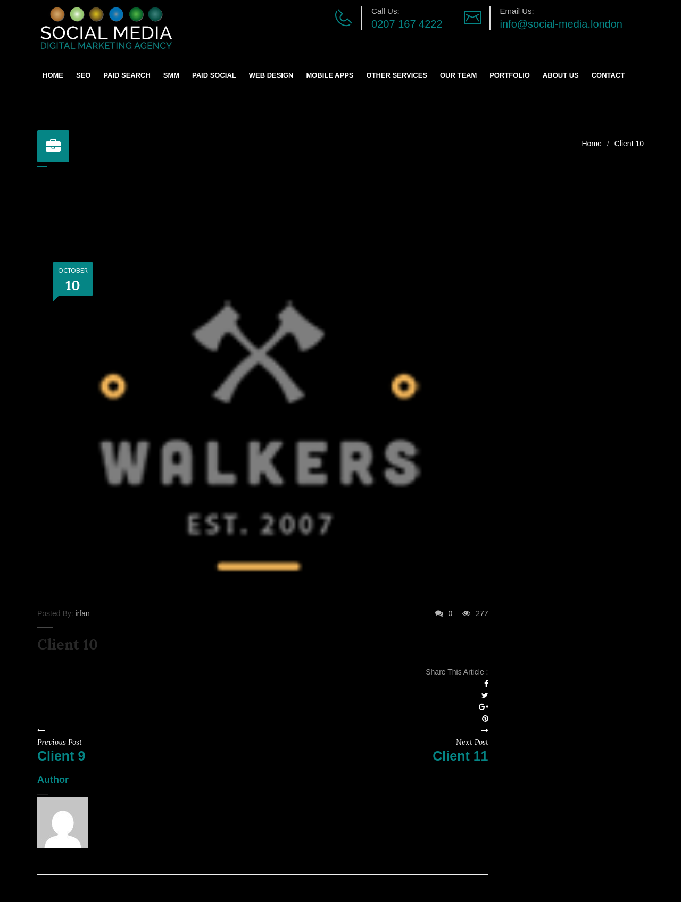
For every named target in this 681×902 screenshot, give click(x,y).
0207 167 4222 (406, 24)
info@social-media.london (561, 24)
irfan (83, 613)
